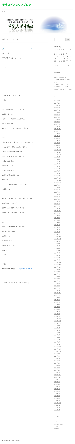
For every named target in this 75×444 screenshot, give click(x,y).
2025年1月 (57, 124)
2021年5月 (57, 222)
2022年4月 (57, 197)
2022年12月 (57, 178)
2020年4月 (57, 253)
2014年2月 (57, 410)
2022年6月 (57, 192)
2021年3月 (57, 227)
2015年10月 (57, 379)
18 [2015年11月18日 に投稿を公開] (59, 58)
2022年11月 (57, 180)
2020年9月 (57, 241)
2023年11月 (57, 152)
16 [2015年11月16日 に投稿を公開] (55, 58)
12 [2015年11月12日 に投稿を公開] (61, 56)
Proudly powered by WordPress (11, 440)
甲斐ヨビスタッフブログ (16, 4)
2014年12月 (57, 403)
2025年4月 (57, 119)
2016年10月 (57, 351)
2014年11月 (57, 405)
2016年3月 (57, 368)
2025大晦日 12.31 (61, 87)
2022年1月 (57, 204)
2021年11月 (57, 208)
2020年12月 (57, 234)
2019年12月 (57, 262)
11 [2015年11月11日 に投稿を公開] (59, 56)
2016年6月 (57, 361)
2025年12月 (57, 108)
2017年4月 (57, 337)
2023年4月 (57, 169)
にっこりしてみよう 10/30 (63, 89)
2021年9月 (57, 213)
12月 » (68, 65)
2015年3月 (57, 396)
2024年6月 (57, 136)
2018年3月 (57, 311)
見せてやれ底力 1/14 (61, 84)
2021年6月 (57, 220)
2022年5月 (57, 194)
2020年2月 (57, 258)
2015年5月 (57, 391)
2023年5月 (57, 166)
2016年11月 (57, 349)
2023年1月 (57, 176)
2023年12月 (57, 150)
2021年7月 (57, 218)
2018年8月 (57, 300)
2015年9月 (57, 382)
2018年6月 (57, 304)
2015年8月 (57, 384)
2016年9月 (57, 354)
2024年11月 (57, 129)
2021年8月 (57, 215)
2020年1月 (57, 260)
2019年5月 (57, 279)
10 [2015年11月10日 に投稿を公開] (57, 56)
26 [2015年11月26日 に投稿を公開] (61, 61)
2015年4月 (57, 393)
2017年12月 (57, 318)
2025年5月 (57, 117)
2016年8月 (57, 356)
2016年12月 (57, 347)
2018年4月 (57, 309)
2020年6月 (57, 248)
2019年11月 (57, 265)
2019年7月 (57, 274)
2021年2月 (57, 229)
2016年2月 (57, 370)
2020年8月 (57, 243)
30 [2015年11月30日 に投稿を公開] (55, 63)
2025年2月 (57, 122)
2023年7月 (57, 162)
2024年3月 (57, 143)
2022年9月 (57, 185)
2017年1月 (57, 344)
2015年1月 (57, 400)
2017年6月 (57, 333)
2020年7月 (57, 246)
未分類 (11, 283)
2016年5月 (57, 363)
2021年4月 (57, 225)
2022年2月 (57, 201)
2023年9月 (57, 157)
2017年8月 (57, 328)
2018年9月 (57, 297)
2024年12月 (57, 126)
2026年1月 (57, 105)
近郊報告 (56, 429)
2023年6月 (57, 164)
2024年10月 (57, 131)
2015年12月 (57, 375)
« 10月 (56, 65)
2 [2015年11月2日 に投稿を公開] (54, 54)
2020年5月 (57, 251)
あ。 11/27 (17, 48)
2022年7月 (57, 190)
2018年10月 (57, 295)
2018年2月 (57, 314)
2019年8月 (57, 272)
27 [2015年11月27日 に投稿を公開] (64, 61)
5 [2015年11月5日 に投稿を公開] (61, 54)
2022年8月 (57, 187)
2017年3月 (57, 340)
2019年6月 (57, 276)
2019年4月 (57, 281)
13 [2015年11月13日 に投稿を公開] (64, 56)
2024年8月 (57, 133)
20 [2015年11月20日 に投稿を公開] (64, 58)
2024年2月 (57, 145)
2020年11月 (57, 236)
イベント (56, 422)
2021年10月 (57, 211)
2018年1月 (57, 316)
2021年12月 (57, 206)
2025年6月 (57, 115)
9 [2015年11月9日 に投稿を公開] (54, 56)
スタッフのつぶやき (60, 424)
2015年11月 (57, 377)
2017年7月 (57, 330)
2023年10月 (57, 154)
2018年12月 (57, 290)
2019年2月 (57, 286)
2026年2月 (57, 103)
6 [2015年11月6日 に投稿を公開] (63, 54)
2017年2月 (57, 342)
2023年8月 (57, 159)
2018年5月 (57, 307)
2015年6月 (57, 389)
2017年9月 (57, 325)
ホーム (4, 11)
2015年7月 (57, 386)
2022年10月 (57, 183)
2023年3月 (57, 171)
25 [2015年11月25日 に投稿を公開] (59, 61)
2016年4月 (57, 365)
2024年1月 (57, 147)
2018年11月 (57, 293)
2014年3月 (57, 407)
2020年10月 (57, 239)
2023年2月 (57, 173)
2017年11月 (57, 321)
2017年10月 (57, 323)
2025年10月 (57, 110)
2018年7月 (57, 302)
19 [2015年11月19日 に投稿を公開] (61, 58)
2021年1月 (57, 232)
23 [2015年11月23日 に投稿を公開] (55, 61)
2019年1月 (57, 288)
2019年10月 (57, 267)
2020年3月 (57, 255)
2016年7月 (57, 358)
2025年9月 (57, 112)
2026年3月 (57, 101)
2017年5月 (57, 335)
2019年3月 (57, 283)
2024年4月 (57, 140)
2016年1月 (57, 372)
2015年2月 (57, 398)
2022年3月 (57, 199)
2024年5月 (57, 138)
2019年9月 (57, 269)
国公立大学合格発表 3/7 (62, 77)
